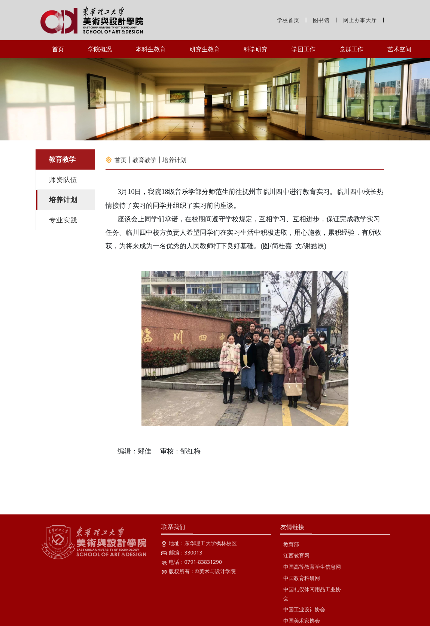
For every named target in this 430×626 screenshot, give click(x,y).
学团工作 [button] (303, 49)
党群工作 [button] (351, 49)
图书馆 (321, 20)
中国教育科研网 (301, 577)
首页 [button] (58, 49)
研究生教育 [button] (205, 49)
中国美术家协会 (301, 620)
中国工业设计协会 (304, 609)
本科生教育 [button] (151, 49)
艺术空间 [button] (399, 49)
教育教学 (144, 160)
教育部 (291, 544)
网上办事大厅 (360, 20)
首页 (120, 160)
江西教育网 (296, 555)
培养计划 (174, 160)
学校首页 (288, 20)
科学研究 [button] (256, 49)
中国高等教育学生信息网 (312, 566)
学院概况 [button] (100, 49)
